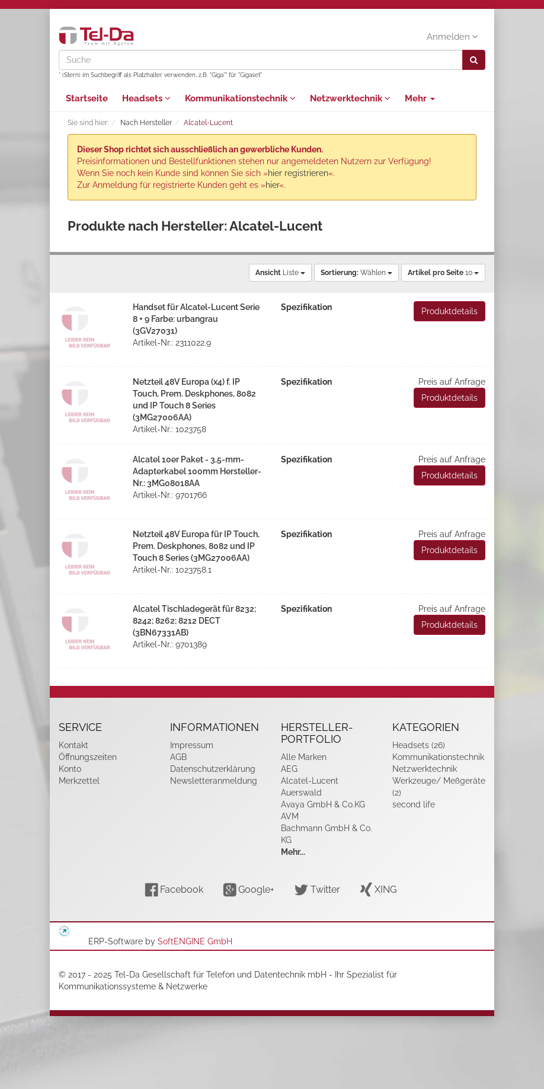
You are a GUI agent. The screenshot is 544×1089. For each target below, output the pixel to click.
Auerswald (301, 792)
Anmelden (452, 36)
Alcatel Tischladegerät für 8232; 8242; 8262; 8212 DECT (194, 620)
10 (443, 273)
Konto (70, 769)
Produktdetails (449, 311)
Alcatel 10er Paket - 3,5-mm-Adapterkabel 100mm (197, 471)
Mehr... (293, 852)
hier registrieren (298, 173)
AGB (178, 757)
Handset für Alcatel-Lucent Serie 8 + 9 (196, 319)
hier (272, 185)
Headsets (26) (418, 745)
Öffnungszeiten (88, 757)
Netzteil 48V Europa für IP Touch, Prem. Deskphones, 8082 (196, 546)
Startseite (87, 98)
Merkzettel (79, 780)
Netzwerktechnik (350, 98)
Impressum (191, 745)
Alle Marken (304, 757)
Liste (280, 273)
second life (413, 804)
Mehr (420, 98)
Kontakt (73, 745)
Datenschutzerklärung (212, 769)
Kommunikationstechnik (240, 98)
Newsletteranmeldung (213, 780)
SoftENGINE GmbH (195, 941)
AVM (290, 816)
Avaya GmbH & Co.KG (323, 804)
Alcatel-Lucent (309, 780)
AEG (289, 769)
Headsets (146, 98)
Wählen (356, 273)
